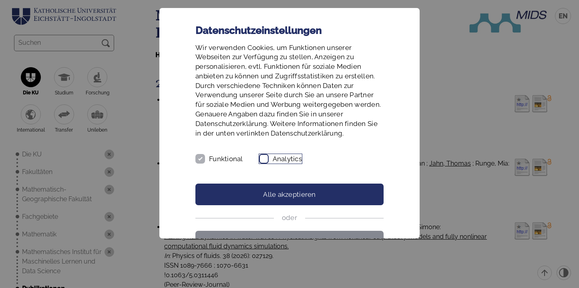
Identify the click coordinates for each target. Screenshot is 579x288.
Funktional (226, 159)
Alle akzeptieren (289, 194)
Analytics (287, 159)
